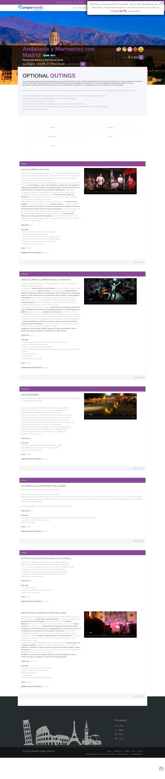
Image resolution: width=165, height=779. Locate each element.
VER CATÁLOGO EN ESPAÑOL (59, 2)
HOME (110, 772)
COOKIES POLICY (136, 775)
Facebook (119, 747)
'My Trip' (101, 90)
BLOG (86, 2)
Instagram (119, 751)
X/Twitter (119, 755)
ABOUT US (118, 772)
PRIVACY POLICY (122, 775)
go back (46, 55)
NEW (72, 8)
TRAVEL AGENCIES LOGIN (92, 775)
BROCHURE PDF (81, 8)
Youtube (119, 760)
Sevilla (52, 145)
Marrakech (53, 136)
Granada (110, 127)
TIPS (134, 772)
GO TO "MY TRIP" (76, 2)
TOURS (127, 772)
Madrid (52, 127)
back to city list (138, 265)
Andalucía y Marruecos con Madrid (59, 52)
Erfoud (109, 136)
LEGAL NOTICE (109, 775)
